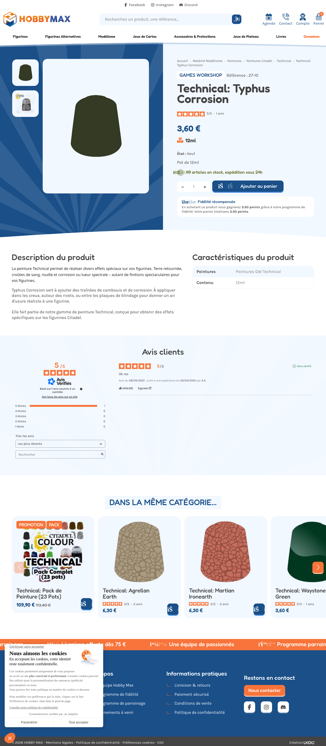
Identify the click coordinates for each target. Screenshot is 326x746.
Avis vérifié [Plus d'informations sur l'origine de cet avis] (304, 366)
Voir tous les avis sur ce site (59, 396)
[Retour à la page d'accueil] (41, 19)
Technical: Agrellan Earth (126, 594)
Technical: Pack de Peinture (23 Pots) (39, 594)
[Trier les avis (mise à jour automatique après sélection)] (60, 444)
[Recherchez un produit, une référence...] (166, 19)
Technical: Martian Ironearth (211, 594)
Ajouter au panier (247, 186)
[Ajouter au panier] (86, 603)
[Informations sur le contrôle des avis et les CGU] (81, 389)
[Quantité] (194, 186)
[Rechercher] (236, 19)
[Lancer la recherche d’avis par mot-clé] (102, 454)
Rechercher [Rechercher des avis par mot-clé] (58, 454)
